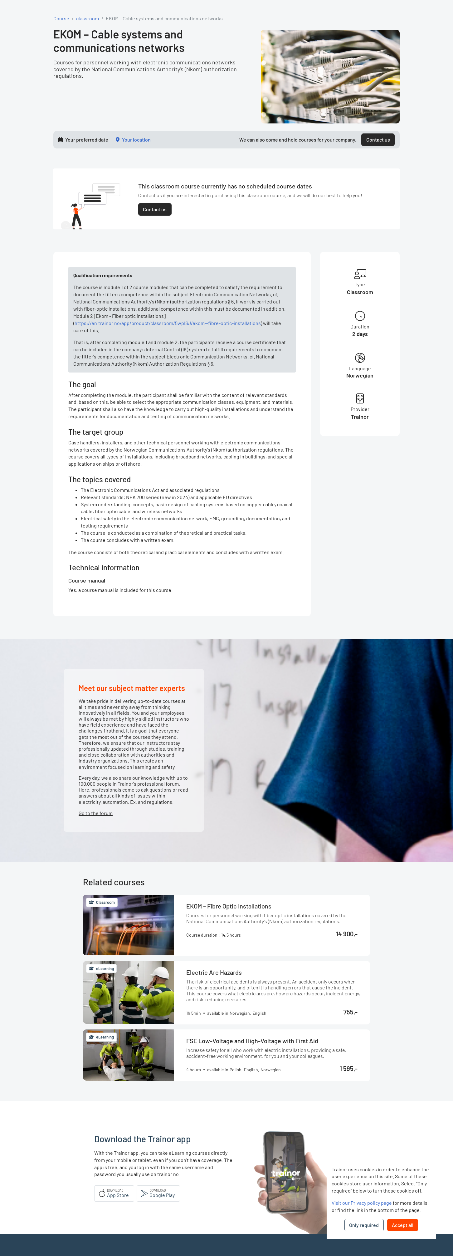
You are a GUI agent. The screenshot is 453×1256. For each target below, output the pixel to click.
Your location (136, 140)
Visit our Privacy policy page (362, 1203)
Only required (364, 1225)
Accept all (402, 1225)
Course (61, 18)
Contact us (378, 140)
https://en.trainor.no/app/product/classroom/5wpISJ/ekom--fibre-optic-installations (168, 323)
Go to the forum (96, 813)
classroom (87, 18)
